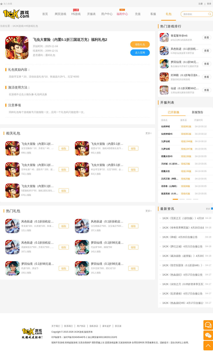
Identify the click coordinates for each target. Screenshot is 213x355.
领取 (63, 148)
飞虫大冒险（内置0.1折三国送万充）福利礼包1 (51, 164)
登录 (209, 3)
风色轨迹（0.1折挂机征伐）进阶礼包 (44, 221)
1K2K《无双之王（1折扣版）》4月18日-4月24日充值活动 (183, 218)
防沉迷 (118, 326)
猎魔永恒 (165, 171)
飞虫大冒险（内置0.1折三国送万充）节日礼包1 (120, 143)
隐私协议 (94, 326)
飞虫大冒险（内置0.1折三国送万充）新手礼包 (50, 186)
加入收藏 (8, 3)
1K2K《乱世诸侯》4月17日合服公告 (182, 293)
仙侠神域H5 (166, 134)
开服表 (91, 13)
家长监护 (106, 326)
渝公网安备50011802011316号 (102, 337)
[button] (175, 199)
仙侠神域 (165, 126)
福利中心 (122, 13)
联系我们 (68, 326)
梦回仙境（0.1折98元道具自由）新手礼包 (117, 263)
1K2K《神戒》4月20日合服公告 (180, 237)
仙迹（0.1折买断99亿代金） (185, 88)
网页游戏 (60, 13)
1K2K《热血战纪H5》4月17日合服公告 (183, 303)
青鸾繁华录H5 (179, 35)
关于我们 (55, 326)
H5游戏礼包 (31, 26)
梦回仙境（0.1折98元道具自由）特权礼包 (47, 263)
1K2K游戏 (17, 26)
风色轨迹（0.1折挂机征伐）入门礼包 (114, 221)
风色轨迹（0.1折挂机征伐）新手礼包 (44, 242)
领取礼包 (140, 44)
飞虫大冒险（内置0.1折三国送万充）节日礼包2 (51, 143)
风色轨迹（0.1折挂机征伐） (184, 49)
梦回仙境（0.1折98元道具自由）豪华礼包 (117, 242)
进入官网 (140, 52)
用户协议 (81, 326)
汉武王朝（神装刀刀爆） (169, 180)
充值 (138, 13)
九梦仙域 (165, 141)
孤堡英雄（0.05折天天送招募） (169, 194)
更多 (209, 209)
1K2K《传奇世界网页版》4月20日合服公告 (183, 227)
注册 (200, 3)
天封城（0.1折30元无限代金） (170, 165)
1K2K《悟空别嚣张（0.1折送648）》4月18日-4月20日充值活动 (183, 265)
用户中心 (107, 13)
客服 (153, 13)
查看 (206, 37)
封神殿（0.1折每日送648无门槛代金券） (185, 75)
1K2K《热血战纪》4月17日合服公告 (182, 274)
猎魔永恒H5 (166, 156)
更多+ (149, 133)
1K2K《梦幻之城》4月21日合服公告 (182, 246)
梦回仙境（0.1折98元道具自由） (185, 62)
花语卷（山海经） (169, 186)
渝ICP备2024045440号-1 (75, 337)
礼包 (168, 13)
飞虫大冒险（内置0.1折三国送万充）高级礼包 (120, 164)
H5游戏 (76, 13)
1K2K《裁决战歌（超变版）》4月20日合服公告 (183, 255)
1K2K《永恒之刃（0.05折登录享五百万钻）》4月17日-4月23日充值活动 (183, 284)
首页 (45, 13)
